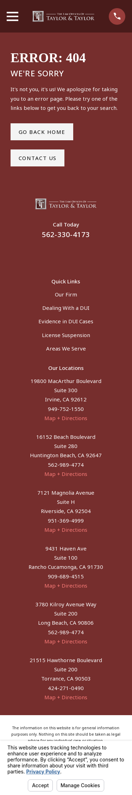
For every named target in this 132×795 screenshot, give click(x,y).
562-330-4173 (66, 234)
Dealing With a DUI (65, 307)
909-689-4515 (66, 576)
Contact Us (38, 157)
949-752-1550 (66, 408)
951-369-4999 (66, 520)
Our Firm (66, 294)
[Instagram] (74, 254)
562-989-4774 (66, 464)
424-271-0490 (66, 687)
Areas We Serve (66, 348)
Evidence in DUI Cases (65, 321)
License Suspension (66, 334)
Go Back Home (42, 131)
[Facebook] (57, 254)
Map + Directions (65, 418)
